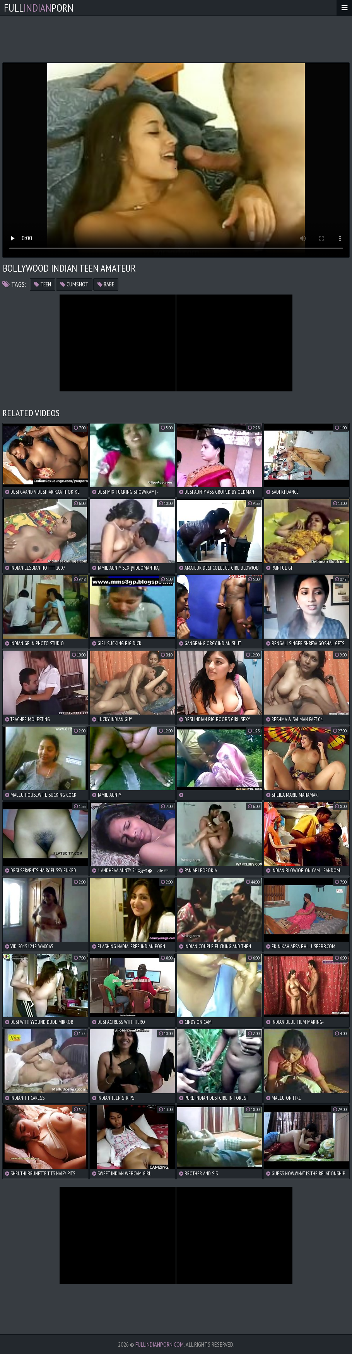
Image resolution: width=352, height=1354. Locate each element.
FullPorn (38, 7)
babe (105, 284)
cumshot (74, 284)
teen (42, 284)
